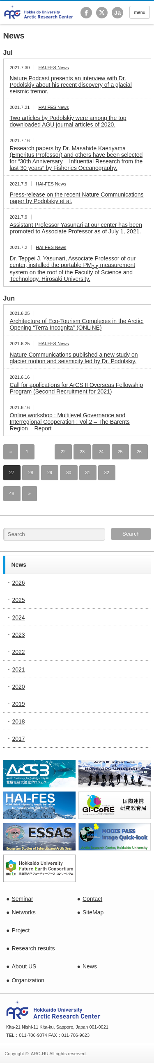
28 (30, 472)
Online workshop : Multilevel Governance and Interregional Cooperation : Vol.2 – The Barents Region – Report (70, 422)
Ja (117, 12)
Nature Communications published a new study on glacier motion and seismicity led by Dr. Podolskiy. (74, 357)
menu (139, 12)
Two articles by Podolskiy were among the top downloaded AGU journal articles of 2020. (68, 121)
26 (139, 451)
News (90, 966)
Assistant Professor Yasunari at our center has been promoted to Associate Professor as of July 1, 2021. (76, 228)
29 (49, 472)
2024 (18, 617)
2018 (18, 721)
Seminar (22, 899)
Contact (92, 899)
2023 (18, 634)
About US (23, 966)
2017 (18, 738)
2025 (18, 600)
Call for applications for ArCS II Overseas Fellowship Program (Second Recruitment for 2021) (76, 388)
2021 (18, 669)
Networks (23, 912)
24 (101, 451)
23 (82, 451)
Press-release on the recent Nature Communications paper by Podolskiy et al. (77, 197)
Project (20, 930)
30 (68, 472)
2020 (18, 686)
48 (11, 493)
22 (63, 451)
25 (120, 451)
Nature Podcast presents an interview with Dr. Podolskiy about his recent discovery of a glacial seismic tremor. (71, 85)
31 (87, 472)
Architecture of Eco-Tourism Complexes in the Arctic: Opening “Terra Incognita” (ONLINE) (77, 324)
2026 (18, 582)
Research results (33, 948)
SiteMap (93, 912)
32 (106, 472)
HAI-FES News (53, 67)
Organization (27, 980)
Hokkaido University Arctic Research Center (39, 12)
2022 (18, 652)
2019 (18, 704)
